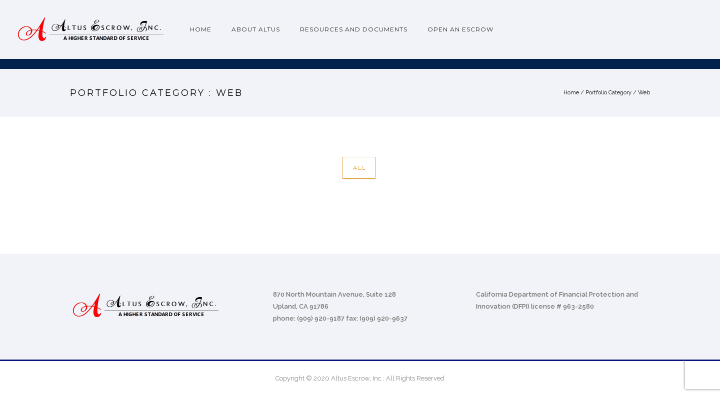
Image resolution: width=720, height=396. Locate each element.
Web (644, 92)
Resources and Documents (354, 29)
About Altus (256, 29)
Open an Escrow (461, 29)
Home (201, 29)
